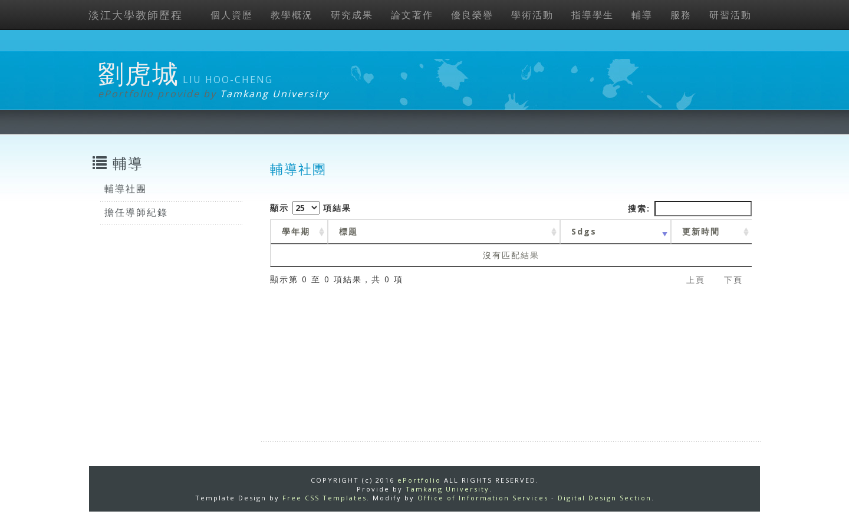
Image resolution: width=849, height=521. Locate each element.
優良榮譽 (472, 14)
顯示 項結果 (310, 208)
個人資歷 (231, 14)
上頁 (695, 279)
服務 (681, 14)
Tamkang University (274, 93)
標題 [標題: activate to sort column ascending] (348, 231)
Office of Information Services (482, 497)
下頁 (733, 279)
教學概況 (292, 14)
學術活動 (532, 14)
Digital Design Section (604, 497)
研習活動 (730, 14)
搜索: (690, 208)
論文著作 (412, 14)
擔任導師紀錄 (136, 212)
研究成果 (352, 14)
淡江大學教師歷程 (135, 15)
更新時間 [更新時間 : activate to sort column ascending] (701, 231)
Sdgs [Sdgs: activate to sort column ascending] (584, 231)
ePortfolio (419, 480)
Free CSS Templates (324, 497)
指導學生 (592, 14)
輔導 (642, 14)
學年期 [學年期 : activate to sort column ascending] (296, 231)
